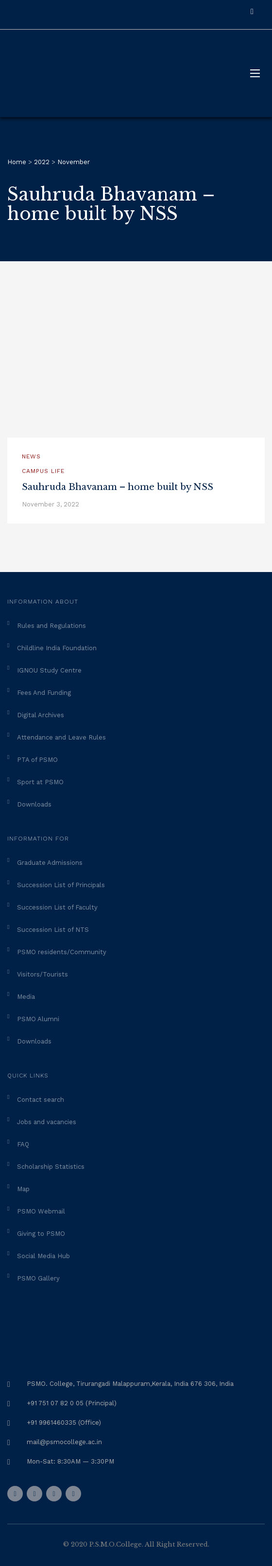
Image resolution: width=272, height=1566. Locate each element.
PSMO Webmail (41, 1211)
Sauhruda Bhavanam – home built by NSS (117, 487)
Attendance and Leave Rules (61, 737)
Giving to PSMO (41, 1233)
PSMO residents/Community (61, 952)
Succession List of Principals (61, 885)
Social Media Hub (43, 1256)
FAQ (23, 1144)
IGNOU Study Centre (49, 670)
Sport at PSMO (40, 782)
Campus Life (43, 471)
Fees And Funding (44, 692)
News (31, 456)
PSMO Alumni (38, 1019)
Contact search (40, 1099)
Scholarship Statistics (51, 1166)
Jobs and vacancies (46, 1122)
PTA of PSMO (37, 759)
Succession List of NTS (53, 929)
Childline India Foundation (57, 648)
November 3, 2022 (50, 504)
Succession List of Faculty (57, 907)
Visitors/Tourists (42, 974)
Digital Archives (40, 715)
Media (26, 996)
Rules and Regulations (51, 625)
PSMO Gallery (38, 1278)
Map (23, 1189)
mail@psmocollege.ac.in (64, 1442)
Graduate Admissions (50, 862)
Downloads (34, 804)
